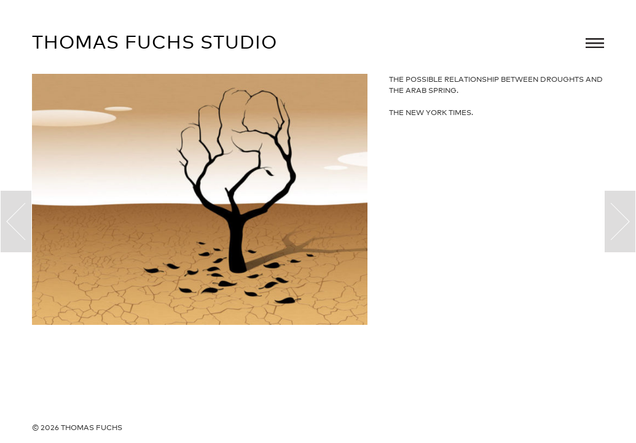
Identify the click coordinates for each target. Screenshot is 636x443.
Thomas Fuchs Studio (154, 42)
